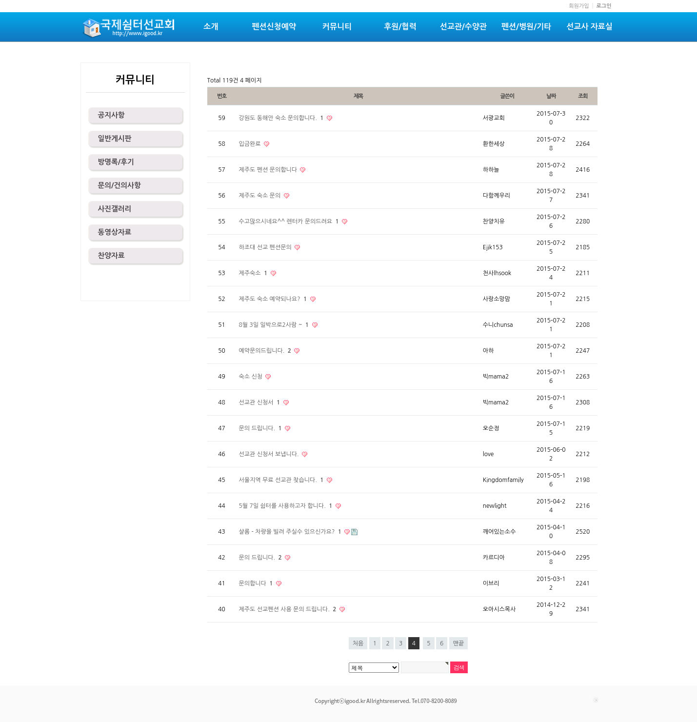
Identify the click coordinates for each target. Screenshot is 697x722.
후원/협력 (400, 26)
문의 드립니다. (261, 428)
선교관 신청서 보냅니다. (270, 454)
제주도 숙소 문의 (260, 196)
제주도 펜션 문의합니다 (269, 170)
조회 (582, 96)
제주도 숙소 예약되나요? (274, 299)
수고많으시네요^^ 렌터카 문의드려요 (290, 221)
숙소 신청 (251, 377)
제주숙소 (254, 273)
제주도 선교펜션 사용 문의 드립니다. (288, 609)
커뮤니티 (337, 26)
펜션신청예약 (274, 26)
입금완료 (250, 144)
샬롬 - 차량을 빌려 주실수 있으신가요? (291, 532)
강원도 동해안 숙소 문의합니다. (282, 118)
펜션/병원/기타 (526, 26)
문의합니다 (257, 583)
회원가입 (579, 6)
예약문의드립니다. (266, 351)
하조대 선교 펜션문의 (266, 247)
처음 (358, 643)
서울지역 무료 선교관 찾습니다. (282, 480)
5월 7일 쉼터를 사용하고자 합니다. (286, 506)
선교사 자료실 (589, 26)
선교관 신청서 (260, 402)
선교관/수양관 (463, 26)
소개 (210, 26)
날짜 (551, 96)
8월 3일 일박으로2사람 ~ (275, 325)
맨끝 (458, 643)
